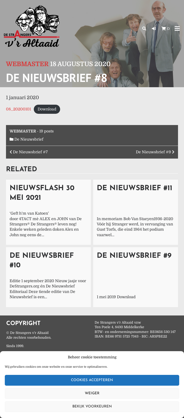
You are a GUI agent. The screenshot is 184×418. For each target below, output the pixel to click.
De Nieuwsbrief (28, 139)
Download (47, 109)
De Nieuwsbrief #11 (134, 188)
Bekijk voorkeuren (92, 406)
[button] (154, 29)
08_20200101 (18, 109)
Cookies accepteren (92, 380)
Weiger (92, 393)
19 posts (46, 131)
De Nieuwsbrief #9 (134, 256)
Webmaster (27, 64)
